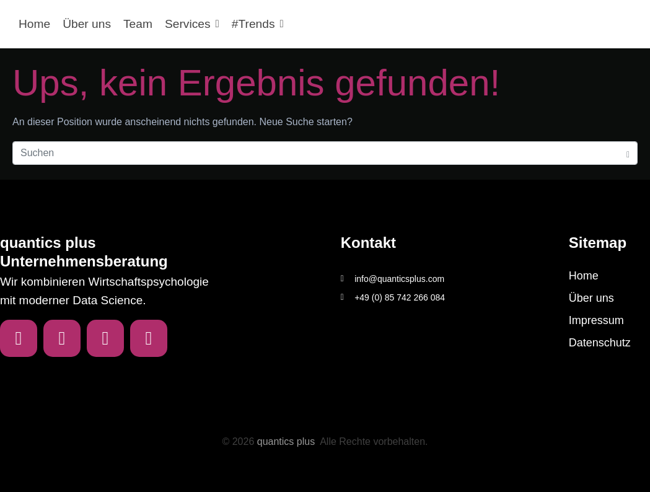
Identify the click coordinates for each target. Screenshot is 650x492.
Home (34, 23)
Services (192, 23)
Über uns (87, 23)
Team (137, 23)
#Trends (258, 23)
